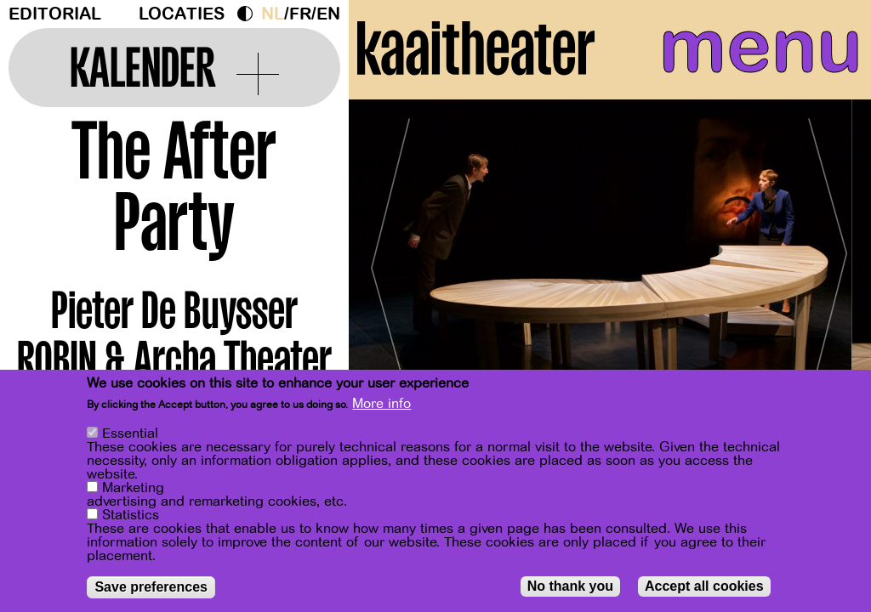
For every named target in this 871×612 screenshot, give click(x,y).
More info (381, 404)
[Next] (828, 276)
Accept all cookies (704, 586)
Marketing (133, 487)
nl (272, 14)
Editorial (55, 14)
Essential (130, 433)
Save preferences (151, 587)
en (328, 14)
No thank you (570, 586)
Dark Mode (249, 13)
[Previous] (391, 276)
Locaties (182, 14)
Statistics (130, 515)
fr (300, 14)
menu (754, 51)
